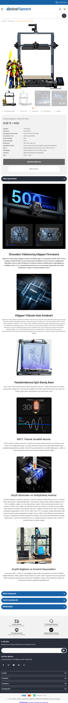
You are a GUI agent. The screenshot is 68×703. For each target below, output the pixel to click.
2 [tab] (35, 108)
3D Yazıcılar (27, 129)
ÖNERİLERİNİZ (8, 607)
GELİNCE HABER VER (34, 162)
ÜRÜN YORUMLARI (9, 594)
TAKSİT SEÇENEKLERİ (10, 600)
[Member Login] (60, 9)
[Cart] (64, 9)
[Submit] (64, 650)
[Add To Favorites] (8, 111)
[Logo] (22, 9)
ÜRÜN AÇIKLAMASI (10, 179)
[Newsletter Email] (34, 650)
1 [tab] (33, 108)
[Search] (34, 15)
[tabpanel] (9, 98)
